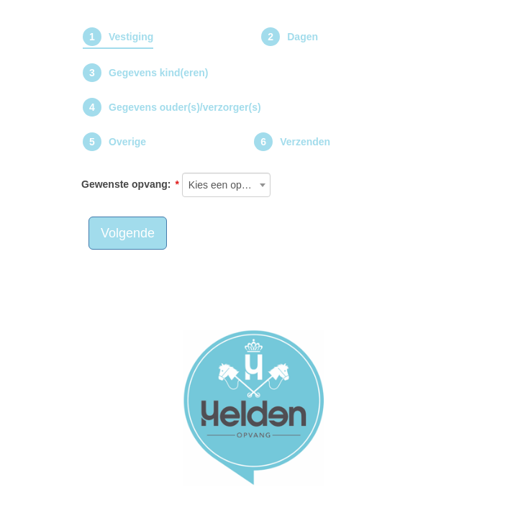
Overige (127, 141)
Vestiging (131, 36)
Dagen (302, 36)
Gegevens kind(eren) (159, 72)
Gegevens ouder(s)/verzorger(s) (185, 107)
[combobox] (226, 185)
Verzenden (305, 141)
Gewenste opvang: (126, 184)
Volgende (128, 233)
